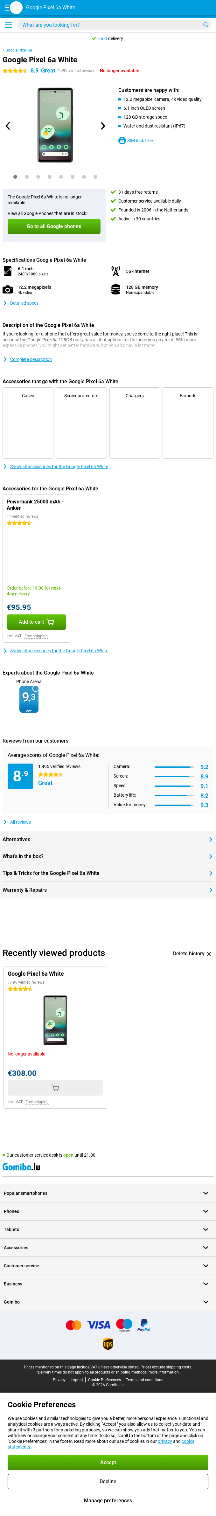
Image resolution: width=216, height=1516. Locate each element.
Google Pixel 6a (18, 50)
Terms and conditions (144, 1380)
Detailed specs (20, 303)
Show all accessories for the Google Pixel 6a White (55, 466)
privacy (165, 1441)
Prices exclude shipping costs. (166, 1367)
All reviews (17, 822)
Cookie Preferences (104, 1380)
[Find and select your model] (114, 25)
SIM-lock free (135, 140)
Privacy (59, 1380)
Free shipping (36, 636)
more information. (164, 1372)
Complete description (27, 359)
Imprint (77, 1380)
